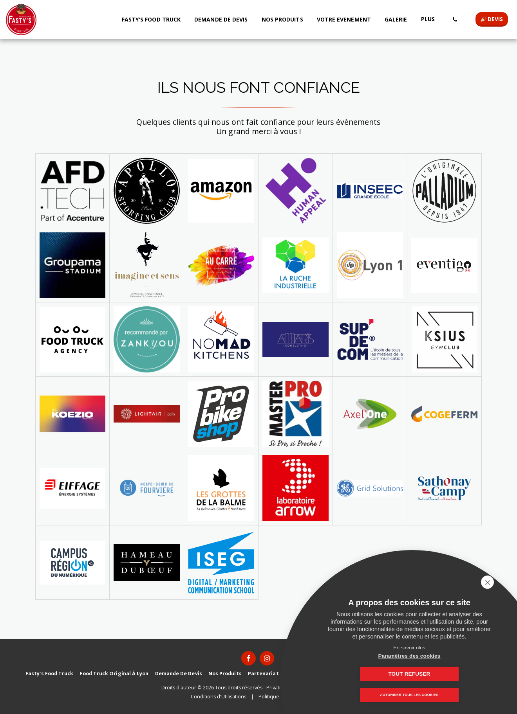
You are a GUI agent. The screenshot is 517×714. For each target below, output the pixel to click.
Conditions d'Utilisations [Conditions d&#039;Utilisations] (218, 696)
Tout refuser (448, 674)
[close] (498, 582)
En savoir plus (409, 648)
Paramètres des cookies (370, 674)
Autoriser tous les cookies (409, 695)
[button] (454, 19)
